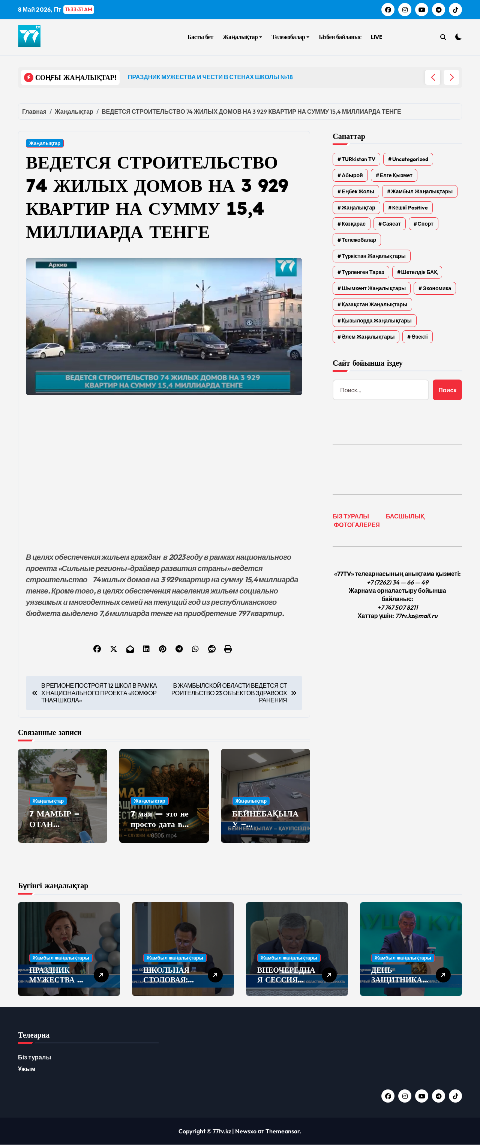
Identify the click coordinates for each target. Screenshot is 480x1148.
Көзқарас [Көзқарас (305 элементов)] (353, 223)
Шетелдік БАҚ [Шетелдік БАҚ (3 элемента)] (419, 272)
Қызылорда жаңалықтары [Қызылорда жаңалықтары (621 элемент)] (376, 320)
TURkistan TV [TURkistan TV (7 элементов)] (358, 159)
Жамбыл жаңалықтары (61, 961)
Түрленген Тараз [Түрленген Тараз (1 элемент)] (363, 272)
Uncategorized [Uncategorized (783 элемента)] (410, 159)
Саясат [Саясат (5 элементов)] (391, 223)
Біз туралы (34, 1060)
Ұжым (27, 1072)
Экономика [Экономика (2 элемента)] (437, 288)
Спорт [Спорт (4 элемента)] (426, 223)
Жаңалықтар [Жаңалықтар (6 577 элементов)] (358, 207)
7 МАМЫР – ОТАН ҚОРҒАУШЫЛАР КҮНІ (60, 835)
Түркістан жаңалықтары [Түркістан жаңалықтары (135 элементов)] (373, 256)
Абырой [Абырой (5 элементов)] (352, 175)
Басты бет (200, 37)
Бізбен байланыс (340, 37)
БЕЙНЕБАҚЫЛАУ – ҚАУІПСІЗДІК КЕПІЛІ (265, 835)
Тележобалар (290, 37)
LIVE (376, 37)
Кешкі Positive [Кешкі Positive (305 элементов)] (410, 207)
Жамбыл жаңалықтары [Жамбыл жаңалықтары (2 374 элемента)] (422, 191)
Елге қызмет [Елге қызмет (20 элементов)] (396, 175)
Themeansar (283, 1134)
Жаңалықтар (242, 37)
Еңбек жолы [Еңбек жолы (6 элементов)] (358, 191)
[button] (451, 77)
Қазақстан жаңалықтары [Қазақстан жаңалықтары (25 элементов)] (374, 304)
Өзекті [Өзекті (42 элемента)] (419, 336)
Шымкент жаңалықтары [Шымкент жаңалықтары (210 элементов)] (374, 288)
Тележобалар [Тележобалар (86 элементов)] (359, 240)
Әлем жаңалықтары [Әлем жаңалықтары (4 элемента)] (368, 336)
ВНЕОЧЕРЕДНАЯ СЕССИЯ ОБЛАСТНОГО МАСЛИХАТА (286, 988)
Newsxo (245, 1134)
